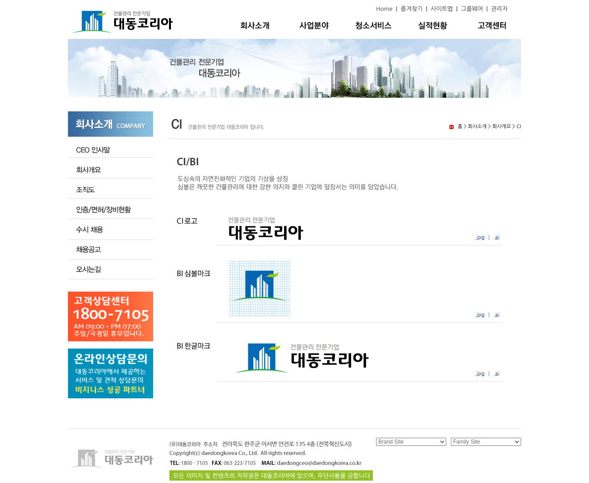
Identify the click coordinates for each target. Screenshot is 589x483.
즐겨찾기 (412, 9)
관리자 (499, 9)
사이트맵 (442, 9)
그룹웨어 (472, 9)
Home (384, 9)
